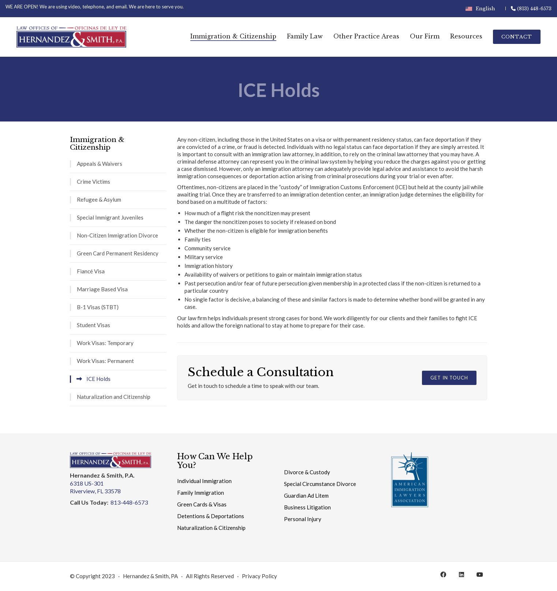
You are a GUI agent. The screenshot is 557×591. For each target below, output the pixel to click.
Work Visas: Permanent (105, 361)
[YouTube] (479, 574)
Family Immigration (200, 492)
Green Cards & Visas (202, 504)
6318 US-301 (87, 483)
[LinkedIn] (461, 574)
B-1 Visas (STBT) (98, 307)
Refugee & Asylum (99, 199)
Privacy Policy (259, 576)
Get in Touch (449, 378)
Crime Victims (93, 181)
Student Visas (93, 325)
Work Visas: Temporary (105, 343)
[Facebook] (443, 574)
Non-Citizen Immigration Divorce (117, 235)
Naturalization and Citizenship (113, 396)
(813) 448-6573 (531, 8)
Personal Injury (302, 519)
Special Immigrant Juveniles (110, 217)
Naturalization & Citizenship (211, 527)
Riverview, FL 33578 (95, 490)
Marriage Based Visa (102, 289)
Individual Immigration (204, 481)
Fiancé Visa (91, 271)
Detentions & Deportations (210, 516)
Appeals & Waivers (99, 163)
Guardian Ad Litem (306, 495)
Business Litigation (307, 507)
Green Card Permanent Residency (117, 253)
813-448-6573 (129, 502)
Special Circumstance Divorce (320, 483)
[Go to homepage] (71, 37)
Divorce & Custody (307, 472)
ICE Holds (98, 378)
